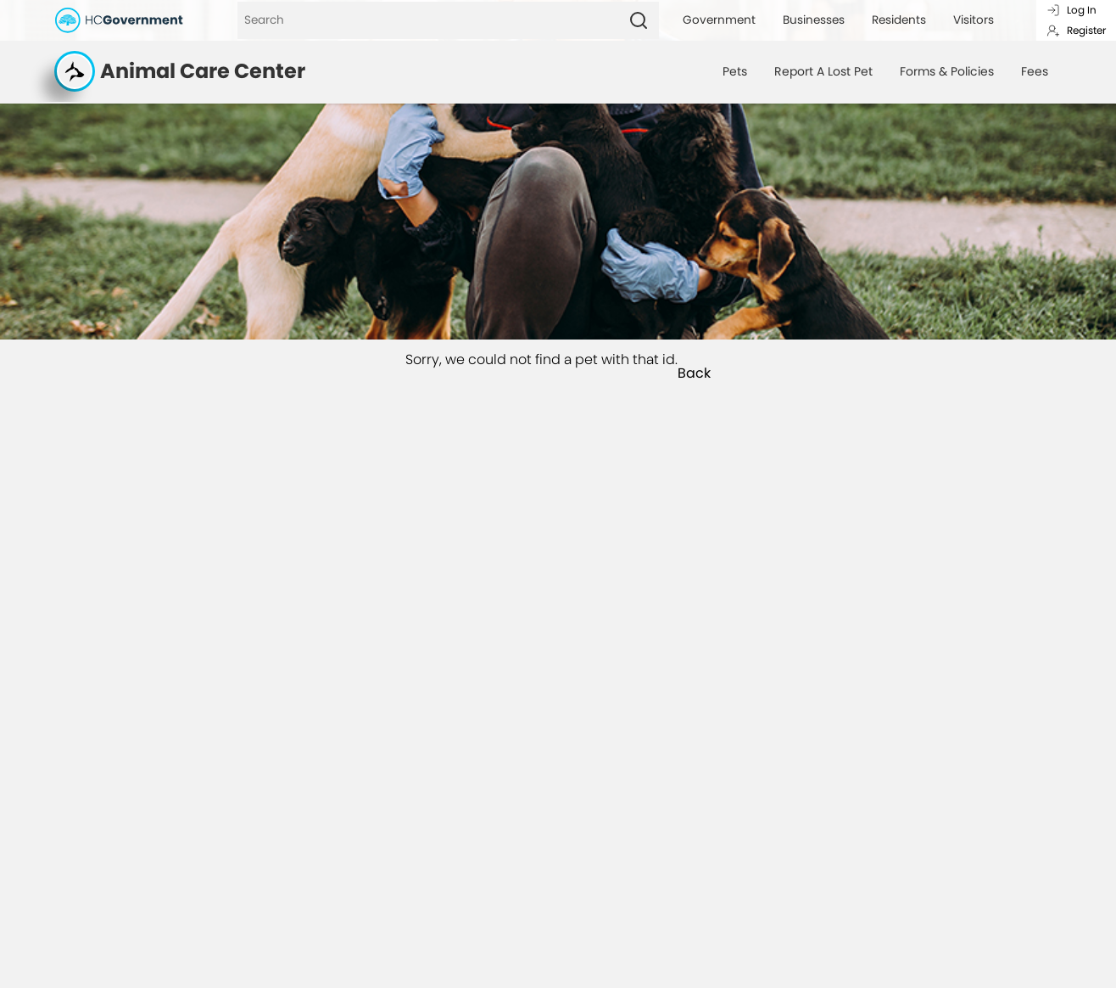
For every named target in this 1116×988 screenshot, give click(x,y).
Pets (735, 71)
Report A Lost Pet (823, 71)
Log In (1071, 10)
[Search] (427, 20)
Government (719, 20)
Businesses (814, 20)
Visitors (973, 20)
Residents (899, 20)
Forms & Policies (947, 71)
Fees (1034, 71)
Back (694, 373)
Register (1076, 30)
